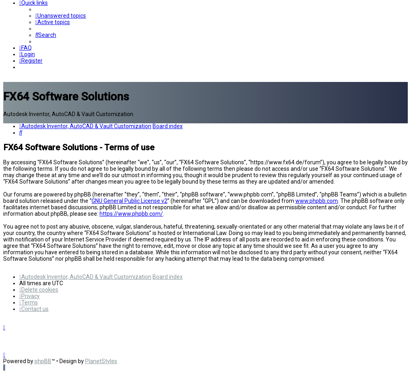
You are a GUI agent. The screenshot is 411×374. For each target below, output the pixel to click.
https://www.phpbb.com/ (131, 214)
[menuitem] (60, 15)
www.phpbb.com (316, 201)
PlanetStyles (101, 361)
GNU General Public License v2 (129, 201)
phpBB (43, 361)
